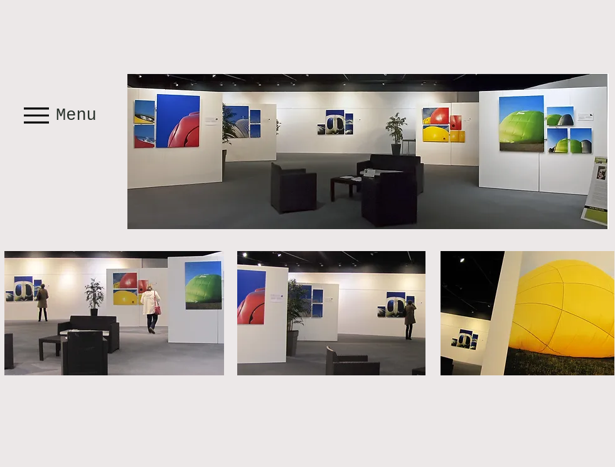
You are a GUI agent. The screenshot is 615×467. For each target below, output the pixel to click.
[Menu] (61, 115)
